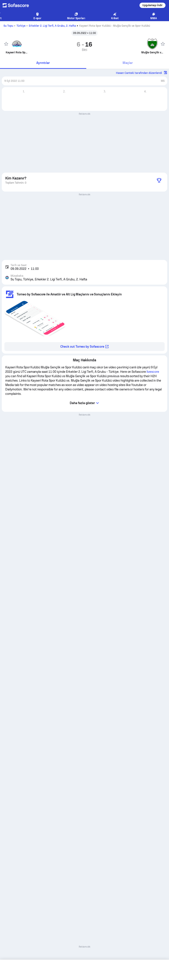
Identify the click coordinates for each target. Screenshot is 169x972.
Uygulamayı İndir (152, 5)
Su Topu (8, 25)
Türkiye (21, 25)
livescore (153, 371)
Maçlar (128, 63)
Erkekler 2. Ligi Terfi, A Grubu (52, 25)
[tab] (43, 63)
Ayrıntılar (43, 63)
